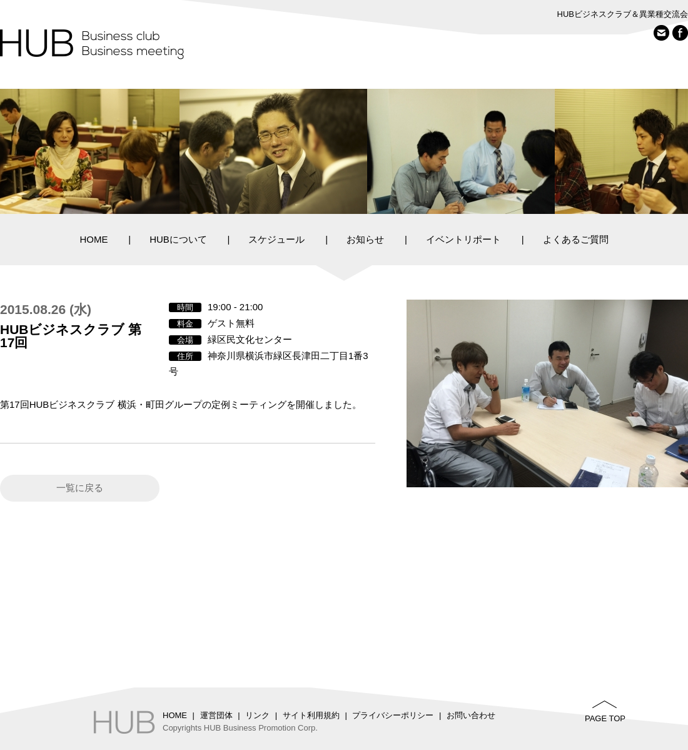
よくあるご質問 (576, 239)
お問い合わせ (471, 715)
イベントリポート (463, 239)
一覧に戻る (79, 487)
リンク (257, 715)
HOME (93, 239)
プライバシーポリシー (392, 715)
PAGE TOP (605, 718)
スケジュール (276, 239)
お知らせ (365, 239)
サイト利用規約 (311, 715)
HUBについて (178, 239)
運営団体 (216, 715)
